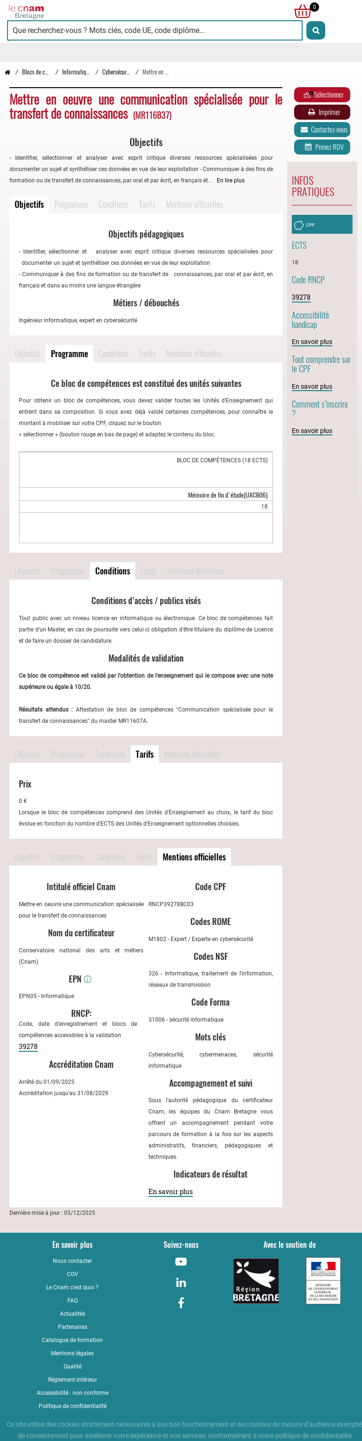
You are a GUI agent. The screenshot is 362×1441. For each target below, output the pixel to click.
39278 (28, 1046)
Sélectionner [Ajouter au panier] (324, 94)
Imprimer (323, 112)
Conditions (114, 204)
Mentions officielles (194, 204)
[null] (300, 11)
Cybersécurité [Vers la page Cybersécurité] (117, 72)
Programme (71, 204)
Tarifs (147, 204)
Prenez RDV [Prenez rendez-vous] (324, 147)
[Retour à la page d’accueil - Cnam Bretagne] (7, 72)
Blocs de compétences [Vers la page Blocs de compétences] (46, 72)
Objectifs (29, 204)
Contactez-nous (323, 129)
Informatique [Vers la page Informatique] (76, 72)
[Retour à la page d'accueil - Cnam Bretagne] (94, 11)
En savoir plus (170, 1191)
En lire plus (231, 180)
